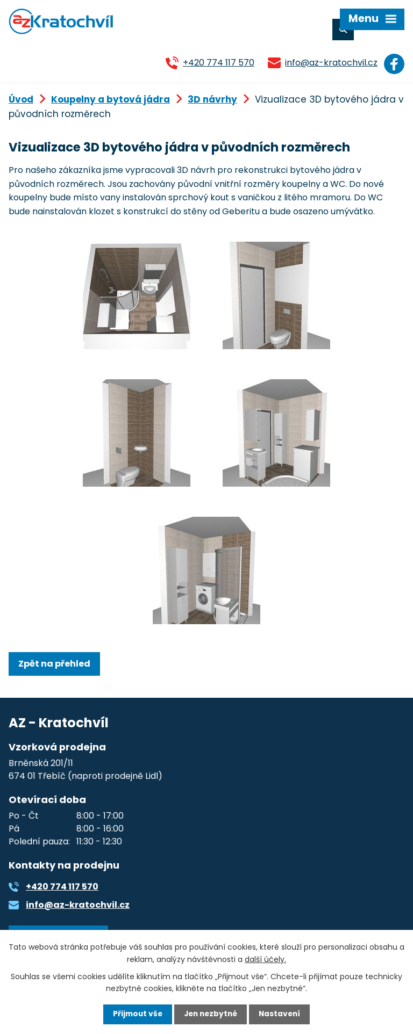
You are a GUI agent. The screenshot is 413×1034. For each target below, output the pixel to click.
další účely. (265, 958)
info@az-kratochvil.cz (329, 62)
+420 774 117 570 (216, 62)
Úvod (21, 98)
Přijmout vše (135, 1014)
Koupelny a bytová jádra (110, 98)
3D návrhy (212, 98)
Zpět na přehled (54, 662)
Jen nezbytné (210, 1014)
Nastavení (281, 1014)
